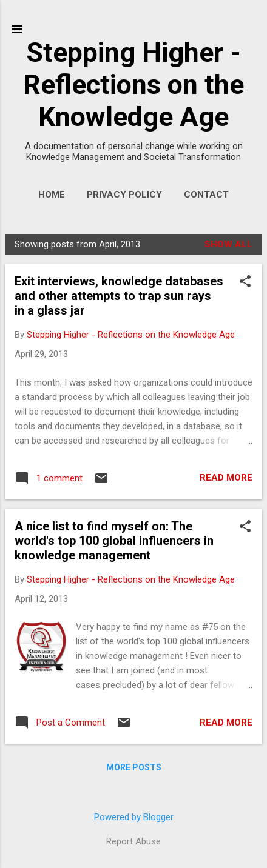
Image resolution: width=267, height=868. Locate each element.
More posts (133, 767)
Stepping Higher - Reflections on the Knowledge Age (133, 84)
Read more (226, 477)
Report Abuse (133, 841)
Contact (206, 194)
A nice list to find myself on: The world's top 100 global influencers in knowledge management (114, 541)
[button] (245, 282)
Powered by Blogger (134, 817)
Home (51, 194)
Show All (228, 244)
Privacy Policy (124, 194)
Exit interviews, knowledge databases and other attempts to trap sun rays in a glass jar (119, 296)
